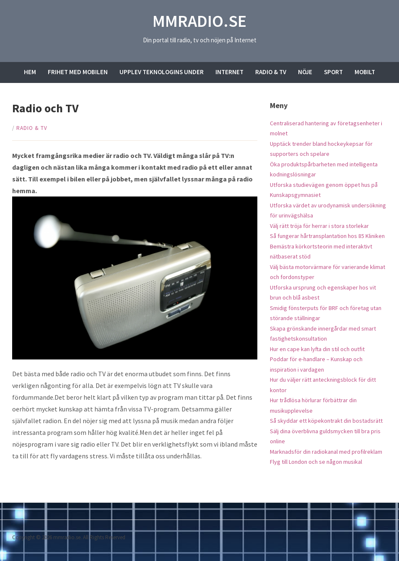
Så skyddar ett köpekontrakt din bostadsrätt (326, 420)
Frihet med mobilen (78, 72)
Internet (229, 72)
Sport (333, 72)
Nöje (305, 72)
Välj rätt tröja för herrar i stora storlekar (319, 226)
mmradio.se (199, 20)
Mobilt (365, 72)
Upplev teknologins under (161, 72)
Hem (30, 72)
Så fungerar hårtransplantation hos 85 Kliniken (327, 236)
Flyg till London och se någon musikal (316, 461)
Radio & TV (270, 72)
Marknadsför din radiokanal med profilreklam (326, 451)
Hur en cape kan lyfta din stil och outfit (317, 349)
